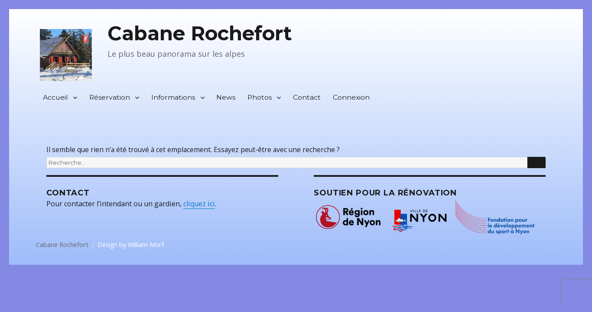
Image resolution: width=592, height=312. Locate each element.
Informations (173, 97)
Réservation (109, 97)
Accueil (55, 97)
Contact (307, 97)
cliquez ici (199, 203)
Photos (259, 97)
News (225, 97)
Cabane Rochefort (199, 33)
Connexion (351, 97)
